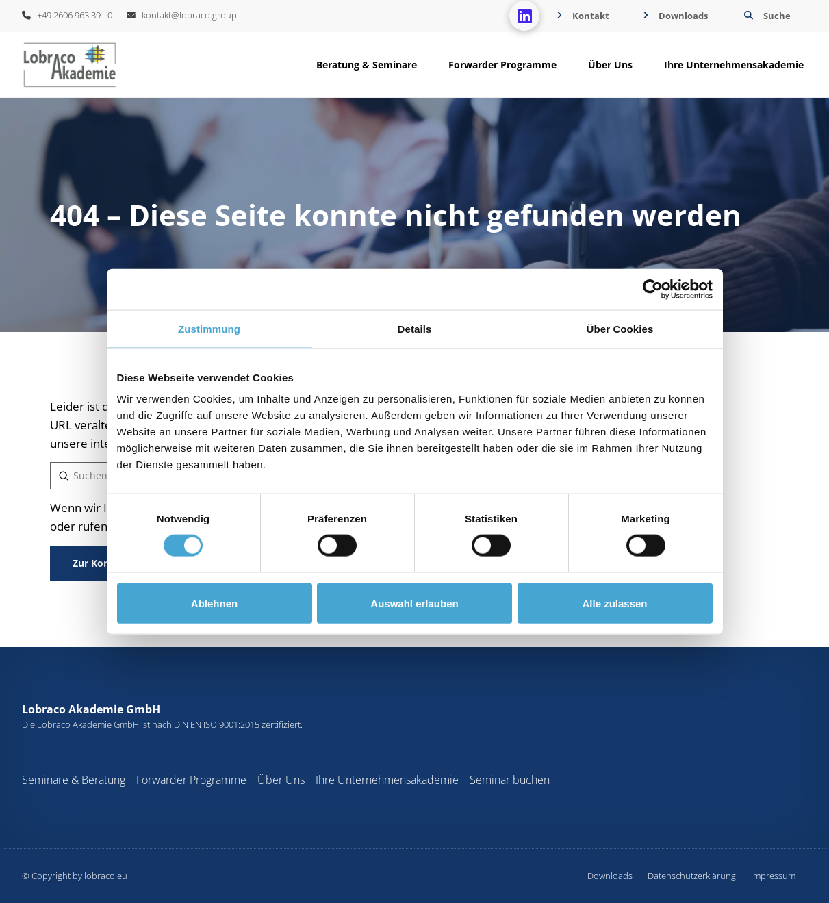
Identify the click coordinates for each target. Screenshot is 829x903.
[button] (765, 16)
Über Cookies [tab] (620, 328)
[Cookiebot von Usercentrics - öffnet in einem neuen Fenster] (653, 289)
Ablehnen (214, 603)
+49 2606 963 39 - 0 (67, 15)
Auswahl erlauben (414, 603)
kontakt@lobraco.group (182, 15)
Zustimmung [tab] (209, 328)
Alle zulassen (614, 603)
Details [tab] (415, 328)
